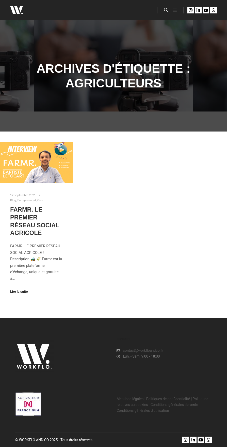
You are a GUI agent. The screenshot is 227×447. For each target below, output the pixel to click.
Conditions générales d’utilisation (143, 410)
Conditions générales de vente (175, 405)
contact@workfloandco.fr (140, 350)
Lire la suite (19, 291)
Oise (40, 200)
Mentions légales (130, 399)
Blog (13, 200)
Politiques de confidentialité (168, 399)
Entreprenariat (26, 200)
